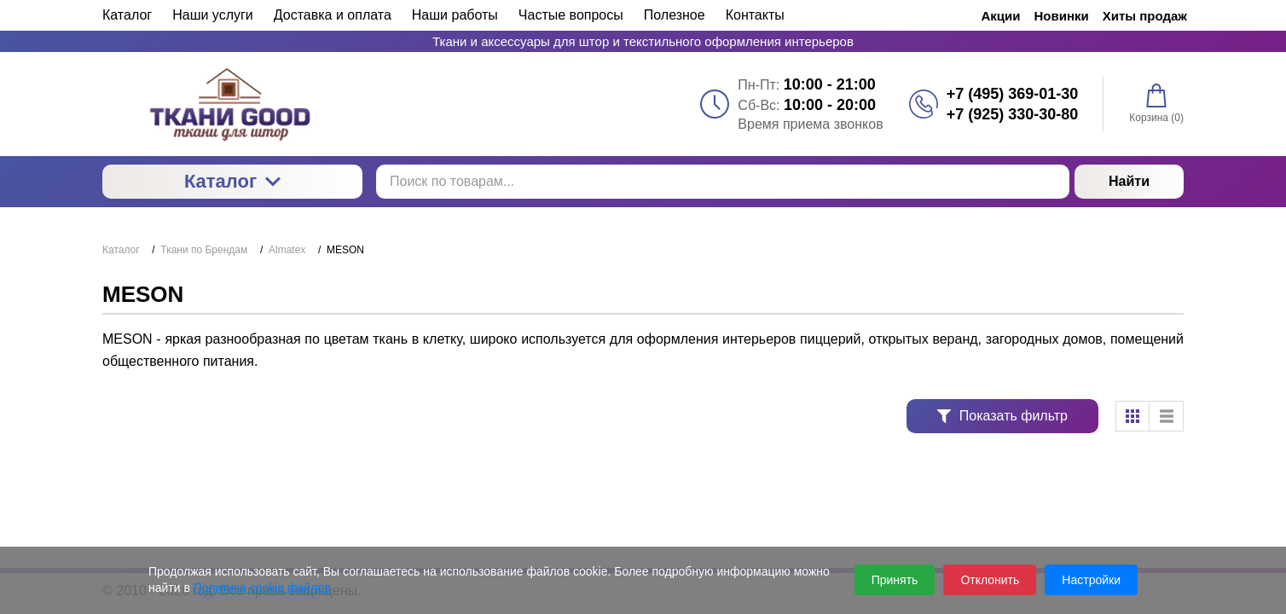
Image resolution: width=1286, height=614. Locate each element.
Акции (1001, 16)
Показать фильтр (1002, 415)
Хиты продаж (1145, 16)
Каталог (232, 181)
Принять (895, 580)
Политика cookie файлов (262, 587)
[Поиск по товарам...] (722, 182)
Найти (1129, 181)
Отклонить (989, 580)
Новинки (1061, 16)
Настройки (1091, 580)
